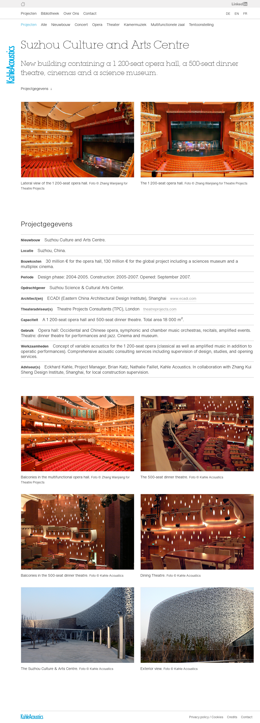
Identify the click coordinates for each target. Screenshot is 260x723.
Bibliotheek (50, 13)
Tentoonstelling (201, 24)
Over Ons (71, 13)
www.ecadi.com (183, 298)
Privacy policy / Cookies (206, 717)
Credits (232, 717)
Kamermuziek (135, 24)
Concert (81, 24)
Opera (97, 24)
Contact (89, 13)
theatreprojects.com (159, 309)
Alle (44, 24)
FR (245, 13)
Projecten (29, 13)
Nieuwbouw (60, 24)
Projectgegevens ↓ (36, 88)
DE (228, 13)
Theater (113, 24)
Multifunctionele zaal (168, 24)
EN (237, 13)
